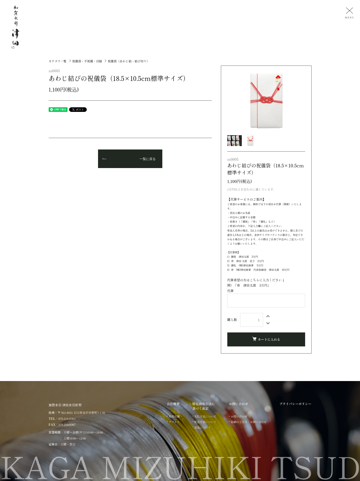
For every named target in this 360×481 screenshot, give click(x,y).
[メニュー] (349, 13)
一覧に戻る (148, 159)
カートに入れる (266, 339)
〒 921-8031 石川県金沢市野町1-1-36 (81, 412)
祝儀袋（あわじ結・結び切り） (128, 61)
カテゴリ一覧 (58, 61)
